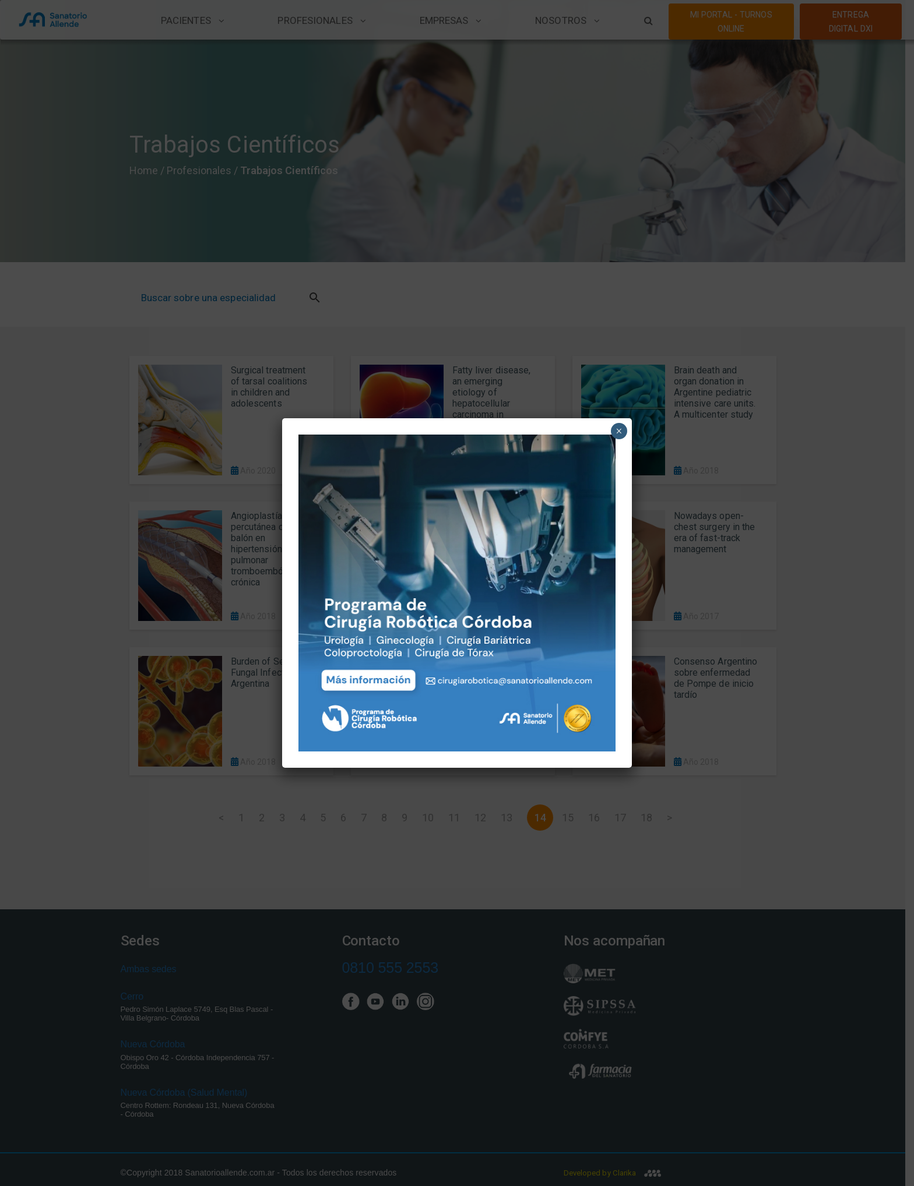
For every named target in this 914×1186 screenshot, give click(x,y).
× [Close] (619, 431)
